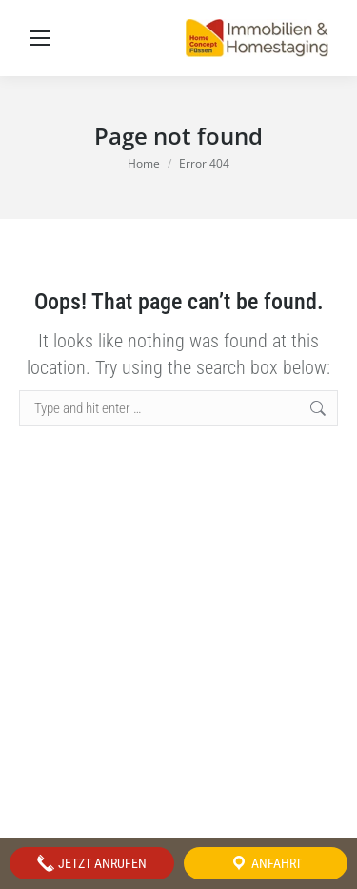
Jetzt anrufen (91, 863)
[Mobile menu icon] (40, 38)
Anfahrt (265, 863)
